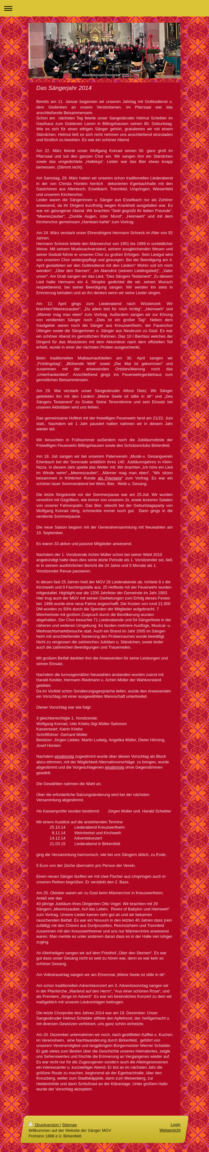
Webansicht (169, 1130)
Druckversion (44, 1124)
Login (175, 1124)
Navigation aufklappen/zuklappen (104, 8)
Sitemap (69, 1124)
